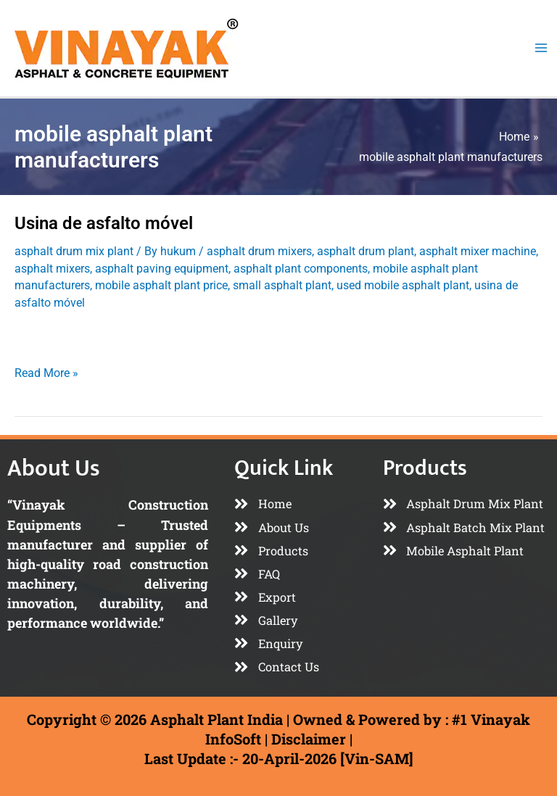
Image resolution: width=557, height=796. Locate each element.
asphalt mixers (52, 268)
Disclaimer (308, 738)
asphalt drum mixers (259, 251)
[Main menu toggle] (540, 48)
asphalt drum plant (365, 251)
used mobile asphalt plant (403, 285)
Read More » (46, 371)
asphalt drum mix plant (74, 251)
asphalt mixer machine (477, 251)
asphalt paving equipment (161, 268)
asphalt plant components (301, 268)
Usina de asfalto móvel (104, 223)
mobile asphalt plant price (161, 285)
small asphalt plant (282, 285)
